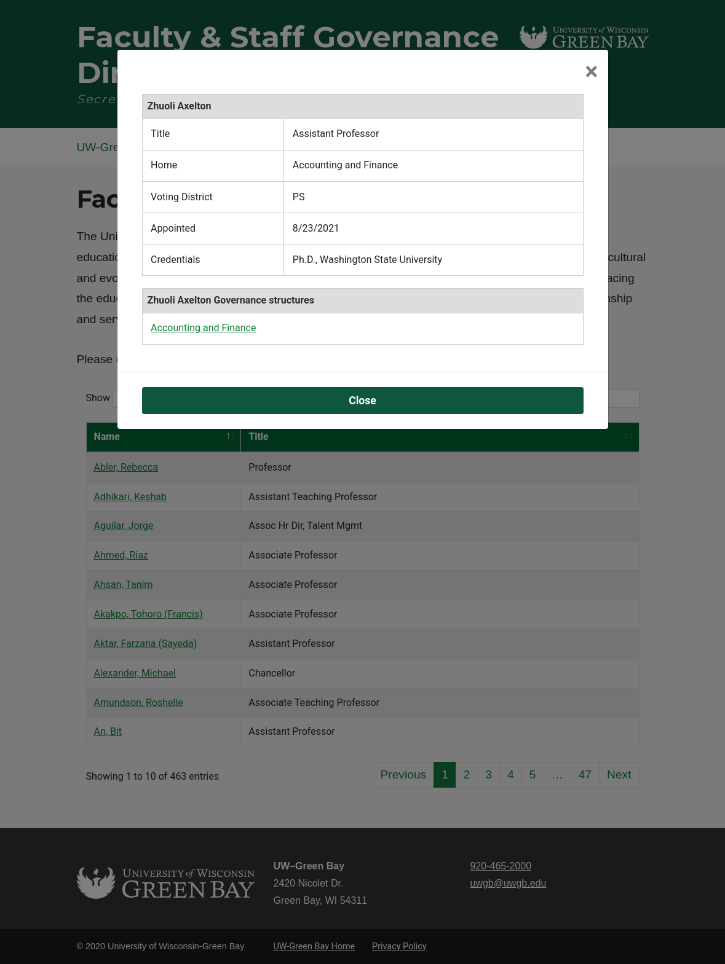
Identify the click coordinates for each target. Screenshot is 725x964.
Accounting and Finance (203, 328)
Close (362, 400)
